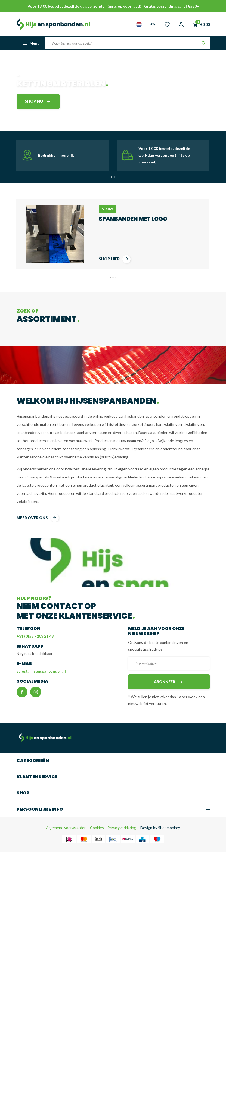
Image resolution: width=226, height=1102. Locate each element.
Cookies (96, 827)
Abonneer (169, 682)
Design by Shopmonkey (160, 827)
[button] (111, 177)
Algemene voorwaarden (66, 827)
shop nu (38, 101)
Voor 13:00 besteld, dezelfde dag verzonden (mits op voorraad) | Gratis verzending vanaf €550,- (113, 6)
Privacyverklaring (121, 827)
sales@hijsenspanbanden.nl (41, 671)
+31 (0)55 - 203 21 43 (35, 636)
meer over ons (38, 518)
